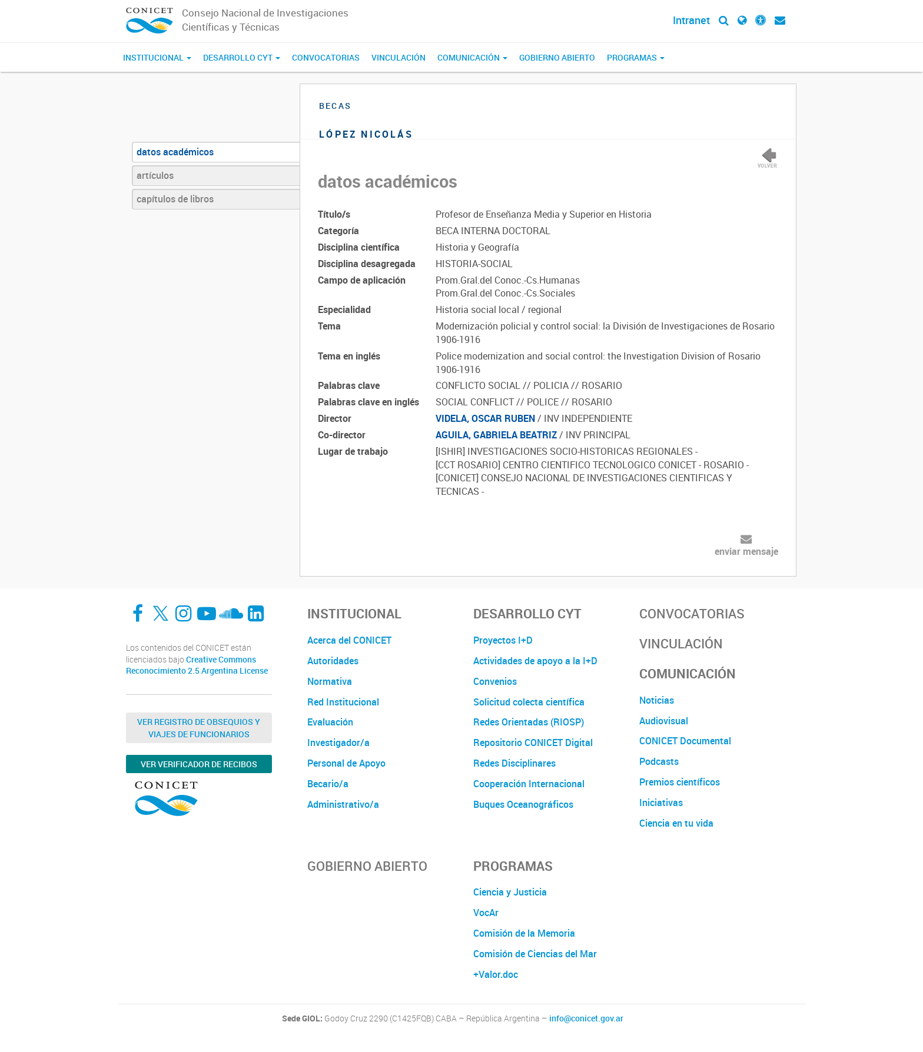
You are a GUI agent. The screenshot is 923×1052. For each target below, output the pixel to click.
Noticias (656, 700)
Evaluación (330, 721)
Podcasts (659, 761)
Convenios (495, 681)
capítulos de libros (175, 198)
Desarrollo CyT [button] (241, 57)
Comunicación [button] (472, 57)
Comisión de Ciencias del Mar (535, 953)
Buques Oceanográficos (523, 804)
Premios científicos (679, 781)
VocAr (486, 912)
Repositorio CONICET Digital (533, 742)
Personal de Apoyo (346, 763)
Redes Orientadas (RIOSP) (528, 721)
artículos (155, 175)
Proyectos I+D (503, 640)
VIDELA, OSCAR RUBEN (485, 418)
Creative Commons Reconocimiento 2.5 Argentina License (197, 665)
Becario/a (327, 783)
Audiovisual (663, 720)
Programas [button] (636, 57)
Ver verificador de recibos (199, 764)
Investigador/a (338, 742)
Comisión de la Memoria (524, 933)
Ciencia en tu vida (676, 823)
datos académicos (175, 151)
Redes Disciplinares (514, 763)
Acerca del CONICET (349, 640)
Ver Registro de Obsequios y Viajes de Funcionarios (198, 728)
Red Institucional (343, 701)
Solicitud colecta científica (529, 701)
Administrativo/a (343, 804)
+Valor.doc (495, 974)
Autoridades (332, 660)
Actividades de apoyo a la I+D (535, 660)
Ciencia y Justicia (510, 891)
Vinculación (398, 57)
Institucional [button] (157, 57)
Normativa (329, 681)
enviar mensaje (746, 551)
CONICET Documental (685, 740)
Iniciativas (661, 802)
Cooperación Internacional (529, 783)
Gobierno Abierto (557, 57)
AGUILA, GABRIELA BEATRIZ (496, 434)
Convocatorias (326, 57)
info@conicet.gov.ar (586, 1018)
